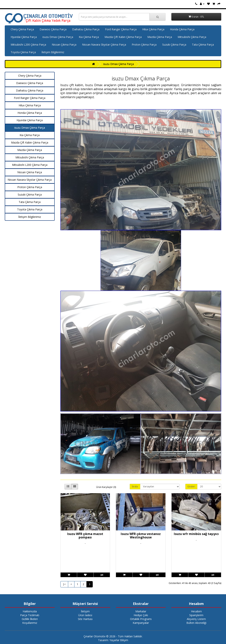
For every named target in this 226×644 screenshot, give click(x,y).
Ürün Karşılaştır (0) (106, 487)
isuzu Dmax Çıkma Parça (57, 37)
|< (64, 584)
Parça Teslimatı (29, 615)
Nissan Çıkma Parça (64, 44)
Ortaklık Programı (141, 619)
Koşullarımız (29, 623)
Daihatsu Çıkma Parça (85, 29)
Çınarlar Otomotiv (94, 636)
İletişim (85, 611)
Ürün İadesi (85, 615)
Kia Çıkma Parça (89, 37)
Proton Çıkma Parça (144, 44)
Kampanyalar (141, 623)
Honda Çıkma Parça (182, 29)
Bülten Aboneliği (196, 623)
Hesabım (196, 611)
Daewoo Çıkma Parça (53, 29)
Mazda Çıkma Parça (159, 37)
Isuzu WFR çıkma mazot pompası (85, 535)
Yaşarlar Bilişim (118, 640)
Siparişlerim (196, 615)
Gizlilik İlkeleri (30, 619)
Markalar (140, 611)
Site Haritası (85, 619)
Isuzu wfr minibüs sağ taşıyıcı (196, 534)
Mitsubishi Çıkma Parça (192, 37)
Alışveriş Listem (196, 619)
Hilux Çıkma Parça (153, 29)
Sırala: (135, 486)
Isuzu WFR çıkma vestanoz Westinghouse (141, 535)
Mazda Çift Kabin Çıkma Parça (123, 37)
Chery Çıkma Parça (22, 29)
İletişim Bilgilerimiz (53, 52)
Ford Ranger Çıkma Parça (121, 29)
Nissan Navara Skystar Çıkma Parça (104, 44)
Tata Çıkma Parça (203, 44)
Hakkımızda (30, 611)
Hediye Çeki (141, 615)
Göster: (191, 486)
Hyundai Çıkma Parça (24, 37)
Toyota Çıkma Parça (23, 52)
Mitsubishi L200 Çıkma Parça (28, 44)
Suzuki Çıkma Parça (174, 44)
